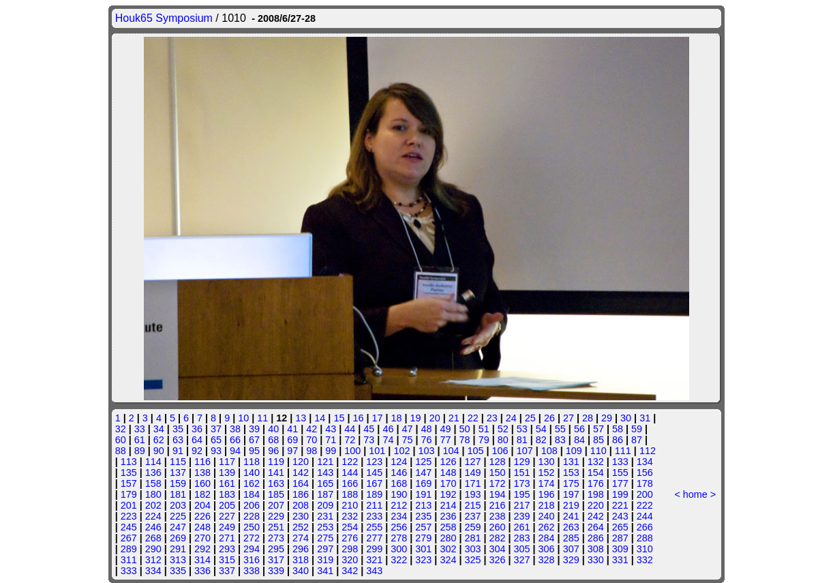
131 (571, 461)
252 (300, 527)
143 (325, 472)
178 (645, 483)
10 (243, 418)
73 (368, 439)
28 (587, 418)
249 (227, 527)
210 (350, 505)
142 (300, 472)
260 (497, 527)
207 (276, 505)
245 (129, 527)
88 (120, 450)
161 (227, 483)
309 (620, 548)
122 (350, 461)
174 (547, 483)
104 (451, 450)
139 (227, 472)
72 (349, 439)
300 (399, 548)
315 (227, 559)
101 (377, 450)
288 (645, 538)
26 (549, 418)
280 (448, 538)
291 (178, 548)
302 (448, 548)
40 (273, 428)
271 (227, 538)
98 (311, 450)
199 (620, 494)
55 (560, 428)
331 (620, 559)
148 (448, 472)
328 (547, 559)
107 (525, 450)
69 (292, 439)
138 (202, 472)
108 (549, 450)
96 (273, 450)
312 (153, 559)
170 (448, 483)
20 (434, 418)
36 (197, 428)
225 (178, 516)
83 (560, 439)
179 (129, 494)
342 (350, 570)
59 (636, 428)
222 (645, 505)
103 (426, 450)
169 (423, 483)
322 (399, 559)
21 (454, 418)
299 (374, 548)
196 (547, 494)
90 (158, 450)
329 (571, 559)
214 (448, 505)
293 (227, 548)
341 (325, 570)
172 (497, 483)
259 (472, 527)
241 (571, 516)
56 (579, 428)
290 (153, 548)
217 (522, 505)
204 (202, 505)
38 (235, 428)
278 (399, 538)
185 (276, 494)
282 (497, 538)
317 (276, 559)
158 (153, 483)
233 (374, 516)
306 (547, 548)
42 (311, 428)
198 (596, 494)
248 (202, 527)
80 (503, 439)
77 (445, 439)
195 (522, 494)
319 (325, 559)
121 (325, 461)
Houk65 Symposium (164, 18)
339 (276, 570)
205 (227, 505)
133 (620, 461)
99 (330, 450)
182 (202, 494)
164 (300, 483)
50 (464, 428)
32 (120, 428)
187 (325, 494)
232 (350, 516)
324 (448, 559)
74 (387, 439)
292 (202, 548)
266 (645, 527)
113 (129, 461)
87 (636, 439)
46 (387, 428)
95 (254, 450)
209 (325, 505)
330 (596, 559)
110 (598, 450)
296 (300, 548)
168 (399, 483)
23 (492, 418)
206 (251, 505)
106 (500, 450)
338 (251, 570)
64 (197, 439)
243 (620, 516)
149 (472, 472)
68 (273, 439)
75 (407, 439)
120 (300, 461)
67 (254, 439)
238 (497, 516)
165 (325, 483)
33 (139, 428)
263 (571, 527)
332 (645, 559)
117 (227, 461)
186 (300, 494)
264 (596, 527)
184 (251, 494)
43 (330, 428)
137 (178, 472)
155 (620, 472)
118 (251, 461)
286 (596, 538)
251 (276, 527)
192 (448, 494)
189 (374, 494)
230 (300, 516)
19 (415, 418)
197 (571, 494)
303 (472, 548)
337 (227, 570)
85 (598, 439)
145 (374, 472)
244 (645, 516)
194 (497, 494)
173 (522, 483)
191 (423, 494)
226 (202, 516)
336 (202, 570)
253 (325, 527)
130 (547, 461)
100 (352, 450)
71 (330, 439)
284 (547, 538)
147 (423, 472)
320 (350, 559)
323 (423, 559)
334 (153, 570)
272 (251, 538)
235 (423, 516)
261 (522, 527)
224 (153, 516)
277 (374, 538)
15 (338, 418)
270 (202, 538)
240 (547, 516)
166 (350, 483)
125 (423, 461)
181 (178, 494)
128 (497, 461)
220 (596, 505)
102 (401, 450)
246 (153, 527)
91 (177, 450)
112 (647, 450)
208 (300, 505)
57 (598, 428)
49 (445, 428)
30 (625, 418)
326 (497, 559)
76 (426, 439)
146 (399, 472)
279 (423, 538)
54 (541, 428)
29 (606, 418)
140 (251, 472)
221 (620, 505)
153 (571, 472)
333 (129, 570)
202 (153, 505)
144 (350, 472)
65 (216, 439)
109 (574, 450)
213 (423, 505)
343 (374, 570)
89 (139, 450)
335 (178, 570)
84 (579, 439)
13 (300, 418)
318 (300, 559)
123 (374, 461)
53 (522, 428)
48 (426, 428)
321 (374, 559)
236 (448, 516)
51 (484, 428)
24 (511, 418)
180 (153, 494)
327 (522, 559)
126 (448, 461)
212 (399, 505)
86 (617, 439)
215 (472, 505)
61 (139, 439)
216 (497, 505)
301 (423, 548)
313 (178, 559)
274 (300, 538)
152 (547, 472)
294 (251, 548)
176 (596, 483)
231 (325, 516)
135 (129, 472)
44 (349, 428)
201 (129, 505)
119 (276, 461)
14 (319, 418)
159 (178, 483)
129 (522, 461)
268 (153, 538)
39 (254, 428)
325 (472, 559)
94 (235, 450)
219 (571, 505)
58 (617, 428)
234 (399, 516)
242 (596, 516)
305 (522, 548)
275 (325, 538)
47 (407, 428)
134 (645, 461)
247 (178, 527)
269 (178, 538)
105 (476, 450)
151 (522, 472)
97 (292, 450)
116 (202, 461)
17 (377, 418)
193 (472, 494)
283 (522, 538)
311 (129, 559)
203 (178, 505)
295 (276, 548)
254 (350, 527)
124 (399, 461)
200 (645, 494)
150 (497, 472)
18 (396, 418)
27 (568, 418)
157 (129, 483)
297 (325, 548)
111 (623, 450)
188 (350, 494)
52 (503, 428)
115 (178, 461)
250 (251, 527)
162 (251, 483)
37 (216, 428)
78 (464, 439)
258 (448, 527)
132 (596, 461)
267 (129, 538)
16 (357, 418)
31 (644, 418)
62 (158, 439)
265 (620, 527)
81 (522, 439)
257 (423, 527)
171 (472, 483)
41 (292, 428)
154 (596, 472)
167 (374, 483)
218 (547, 505)
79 (484, 439)
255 (374, 527)
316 (251, 559)
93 (216, 450)
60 (120, 439)
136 (153, 472)
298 (350, 548)
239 (522, 516)
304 (497, 548)
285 (571, 538)
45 (368, 428)
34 (158, 428)
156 (645, 472)
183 (227, 494)
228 (251, 516)
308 (596, 548)
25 (530, 418)
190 (399, 494)
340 (300, 570)
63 (177, 439)
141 (276, 472)
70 (311, 439)
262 (547, 527)
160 (202, 483)
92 (197, 450)
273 (276, 538)
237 (472, 516)
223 (129, 516)
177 (620, 483)
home (695, 494)
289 (129, 548)
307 (571, 548)
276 (350, 538)
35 (177, 428)
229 (276, 516)
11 (262, 418)
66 (235, 439)
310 (645, 548)
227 (227, 516)
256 (399, 527)
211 (374, 505)
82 (541, 439)
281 (472, 538)
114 (153, 461)
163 (276, 483)
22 (473, 418)
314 (202, 559)
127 (472, 461)
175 (571, 483)
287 (620, 538)
